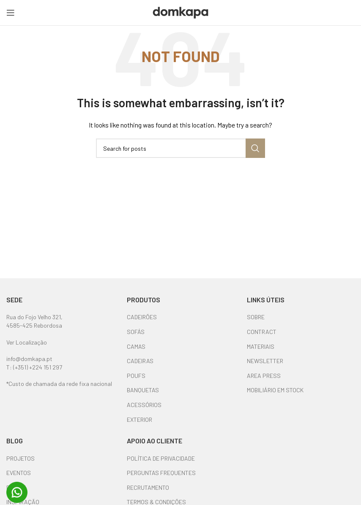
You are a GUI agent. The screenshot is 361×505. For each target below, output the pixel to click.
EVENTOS (18, 472)
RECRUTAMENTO (148, 487)
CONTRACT (261, 331)
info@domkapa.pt (29, 358)
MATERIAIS (260, 346)
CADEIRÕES (142, 316)
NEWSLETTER (265, 360)
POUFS (136, 375)
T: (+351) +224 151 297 (34, 367)
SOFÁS (136, 331)
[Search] (180, 148)
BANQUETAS (143, 390)
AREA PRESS (264, 375)
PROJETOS (20, 458)
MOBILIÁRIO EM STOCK (275, 390)
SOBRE (256, 316)
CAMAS (136, 346)
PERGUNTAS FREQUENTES (161, 472)
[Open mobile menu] (10, 12)
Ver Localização (26, 342)
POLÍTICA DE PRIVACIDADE (161, 458)
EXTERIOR (139, 419)
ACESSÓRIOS (144, 404)
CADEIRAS (140, 360)
